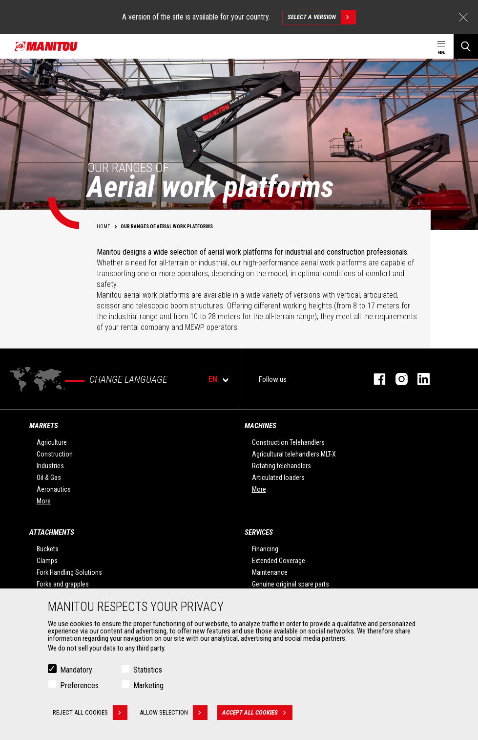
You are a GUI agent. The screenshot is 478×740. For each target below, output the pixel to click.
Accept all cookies (257, 712)
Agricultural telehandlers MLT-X (294, 454)
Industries (50, 466)
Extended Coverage (278, 561)
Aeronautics (54, 489)
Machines (260, 425)
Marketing (148, 685)
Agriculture (52, 442)
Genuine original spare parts (290, 584)
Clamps (47, 561)
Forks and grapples (63, 584)
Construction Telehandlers (288, 442)
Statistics (147, 670)
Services (259, 532)
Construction (55, 454)
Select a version (321, 17)
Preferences (79, 685)
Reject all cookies (90, 712)
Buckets (48, 549)
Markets (43, 425)
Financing (265, 549)
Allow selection (174, 712)
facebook (375, 379)
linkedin (419, 379)
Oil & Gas (49, 477)
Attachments (51, 532)
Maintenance (270, 572)
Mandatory (76, 670)
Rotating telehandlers (281, 466)
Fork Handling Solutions (69, 572)
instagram (397, 379)
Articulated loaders (278, 477)
